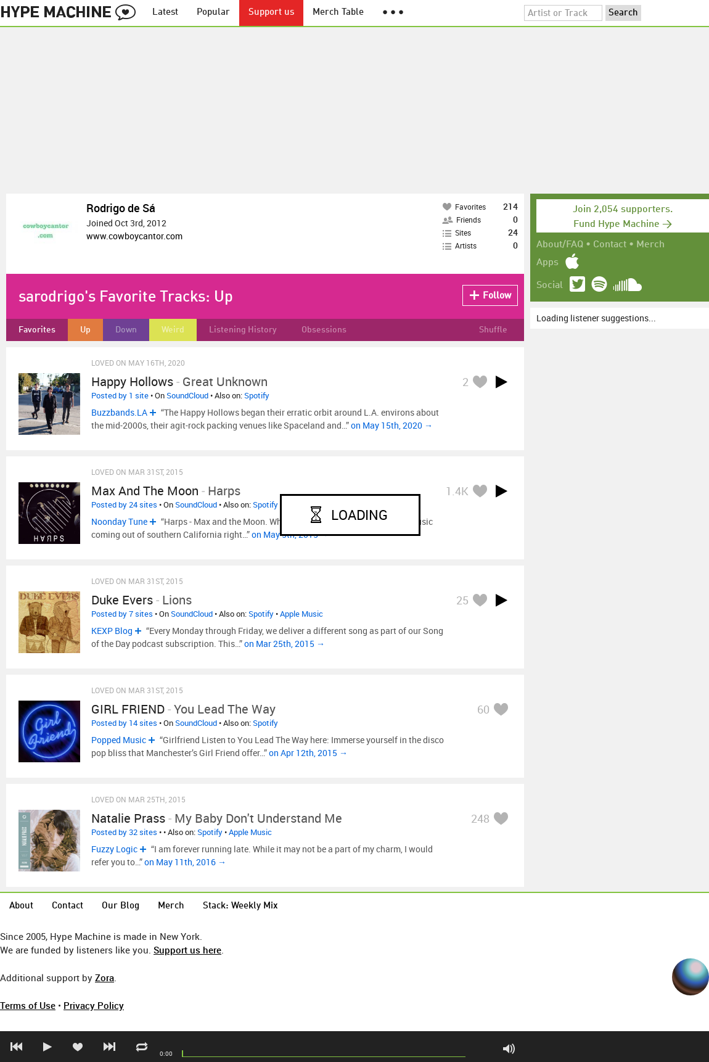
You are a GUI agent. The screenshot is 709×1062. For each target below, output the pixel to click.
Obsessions (323, 330)
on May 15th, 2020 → (392, 425)
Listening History (243, 330)
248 (480, 818)
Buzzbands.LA (119, 412)
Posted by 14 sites (124, 722)
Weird (173, 330)
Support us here (187, 950)
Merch (650, 245)
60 (483, 709)
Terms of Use (27, 1005)
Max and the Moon (145, 490)
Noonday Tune (119, 521)
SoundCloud (187, 395)
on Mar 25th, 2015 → (284, 643)
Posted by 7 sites (122, 613)
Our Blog (120, 906)
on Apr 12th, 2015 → (308, 753)
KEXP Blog (112, 630)
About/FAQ (559, 245)
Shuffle (493, 330)
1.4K (457, 490)
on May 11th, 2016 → (185, 862)
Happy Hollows (132, 381)
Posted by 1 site (120, 395)
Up (85, 330)
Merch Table (338, 12)
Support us (271, 12)
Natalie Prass (128, 818)
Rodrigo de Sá (120, 207)
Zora (104, 977)
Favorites (36, 330)
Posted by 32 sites (124, 832)
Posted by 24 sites (124, 504)
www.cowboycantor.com (134, 236)
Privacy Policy (94, 1005)
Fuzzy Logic (114, 849)
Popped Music (118, 740)
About (21, 906)
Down (126, 330)
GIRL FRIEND (128, 709)
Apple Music (301, 613)
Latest (165, 12)
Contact (609, 245)
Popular (213, 12)
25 (462, 600)
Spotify (256, 395)
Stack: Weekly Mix (240, 906)
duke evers (122, 599)
